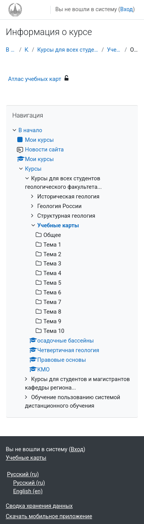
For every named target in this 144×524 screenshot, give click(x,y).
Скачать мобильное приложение (49, 516)
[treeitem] (72, 268)
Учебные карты (114, 49)
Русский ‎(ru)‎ (23, 474)
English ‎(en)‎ (28, 491)
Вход (126, 9)
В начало (11, 49)
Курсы (27, 49)
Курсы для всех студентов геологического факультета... (67, 49)
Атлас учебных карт (34, 79)
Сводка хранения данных (39, 505)
